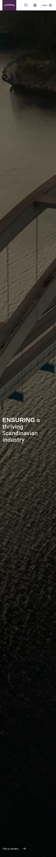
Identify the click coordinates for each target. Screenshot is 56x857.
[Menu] (47, 5)
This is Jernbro (14, 849)
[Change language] (35, 5)
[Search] (26, 5)
